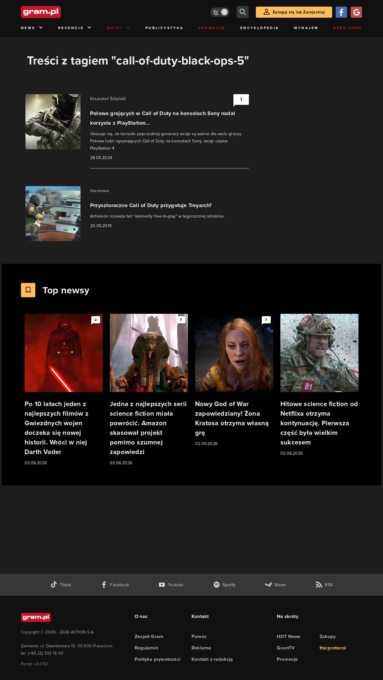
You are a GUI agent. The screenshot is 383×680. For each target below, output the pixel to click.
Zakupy (328, 636)
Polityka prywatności (157, 659)
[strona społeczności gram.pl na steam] (275, 585)
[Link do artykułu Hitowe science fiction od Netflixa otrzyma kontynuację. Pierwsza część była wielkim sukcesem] (319, 385)
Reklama (201, 647)
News (32, 28)
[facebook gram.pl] (115, 585)
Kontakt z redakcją (212, 659)
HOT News (289, 636)
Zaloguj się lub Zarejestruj (299, 12)
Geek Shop (347, 28)
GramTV (286, 647)
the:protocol (333, 647)
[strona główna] (55, 12)
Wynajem (306, 28)
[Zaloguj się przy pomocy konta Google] (356, 12)
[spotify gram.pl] (224, 585)
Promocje (212, 28)
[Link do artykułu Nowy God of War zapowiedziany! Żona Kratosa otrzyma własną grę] (234, 380)
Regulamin (146, 647)
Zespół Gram (149, 636)
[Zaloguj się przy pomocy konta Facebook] (341, 12)
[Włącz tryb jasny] (220, 12)
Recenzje (75, 28)
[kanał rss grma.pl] (324, 585)
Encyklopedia (259, 28)
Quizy (119, 28)
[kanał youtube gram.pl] (171, 585)
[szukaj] (243, 12)
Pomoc (199, 636)
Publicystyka (164, 28)
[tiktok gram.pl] (60, 585)
